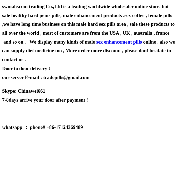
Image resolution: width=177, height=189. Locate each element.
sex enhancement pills (119, 42)
